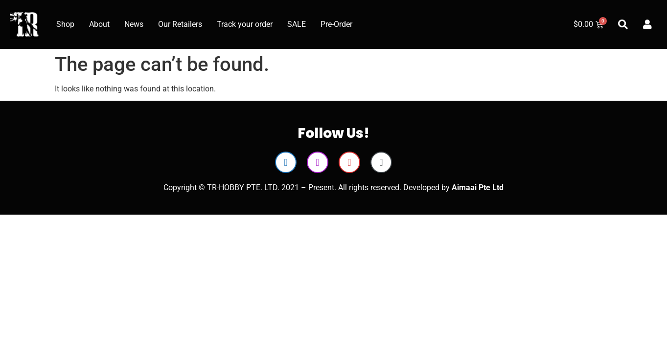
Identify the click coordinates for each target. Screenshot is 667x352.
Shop (65, 24)
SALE (296, 24)
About (99, 24)
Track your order (245, 24)
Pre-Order (336, 24)
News (133, 24)
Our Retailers (180, 24)
